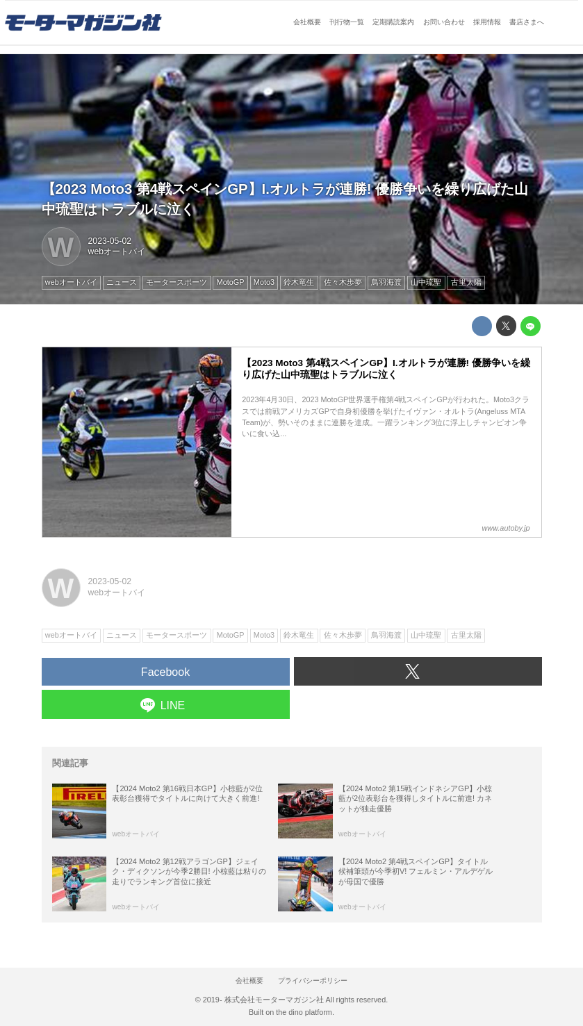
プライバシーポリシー (312, 980)
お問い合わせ (444, 22)
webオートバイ (116, 251)
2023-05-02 (109, 241)
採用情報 (487, 22)
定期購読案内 (393, 22)
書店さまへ (526, 22)
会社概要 (307, 22)
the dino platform (304, 1012)
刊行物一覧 (346, 22)
